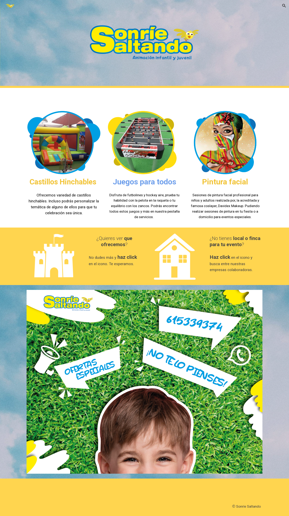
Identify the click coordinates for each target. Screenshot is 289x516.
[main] (64, 182)
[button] (284, 6)
